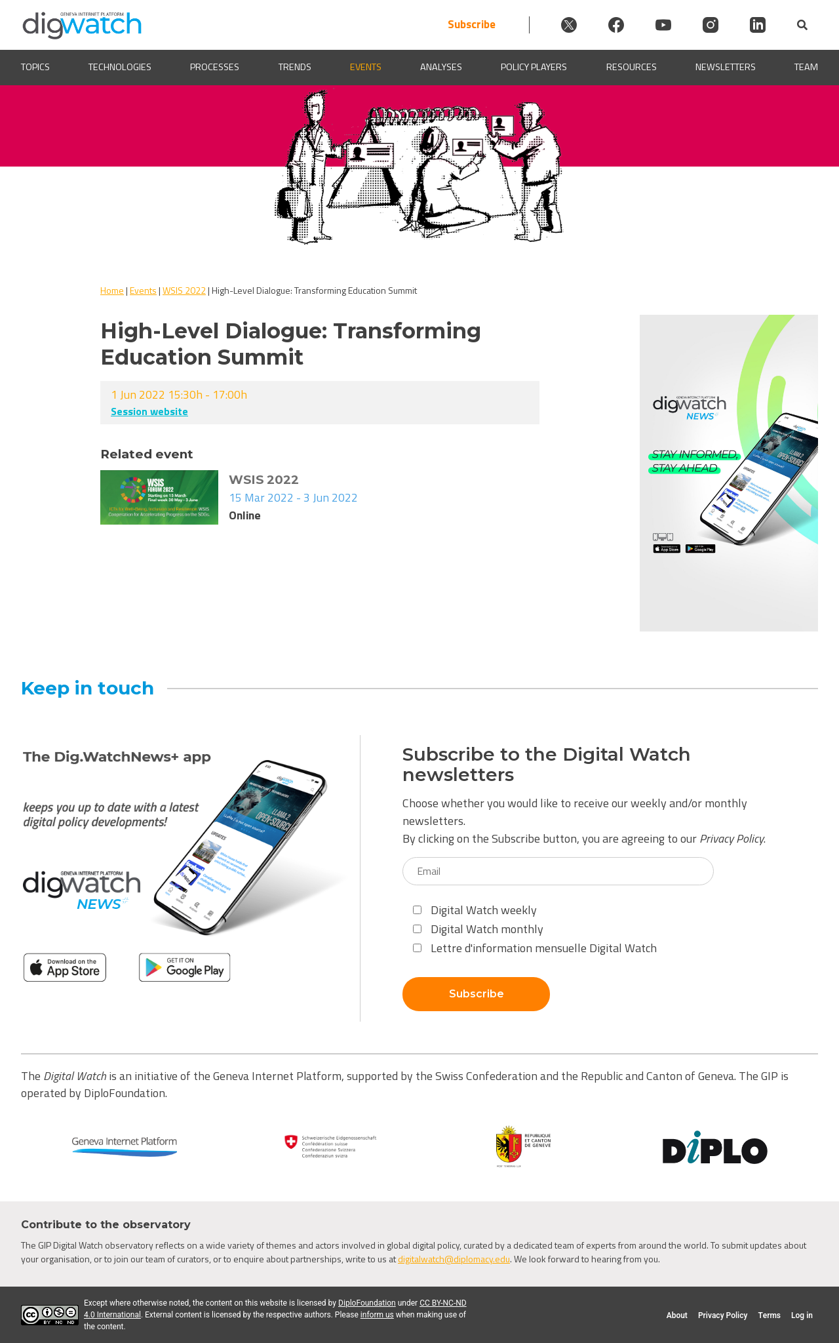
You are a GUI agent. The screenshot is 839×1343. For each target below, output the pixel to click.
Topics (35, 67)
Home (112, 290)
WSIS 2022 (184, 290)
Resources (631, 67)
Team (806, 67)
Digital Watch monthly (478, 929)
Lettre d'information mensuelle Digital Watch (535, 948)
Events (365, 67)
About (677, 1315)
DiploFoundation (367, 1303)
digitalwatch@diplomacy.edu (454, 1259)
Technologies (119, 67)
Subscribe (472, 24)
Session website (149, 411)
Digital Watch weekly (475, 910)
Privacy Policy (731, 838)
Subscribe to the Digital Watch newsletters (546, 764)
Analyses (441, 67)
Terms (769, 1315)
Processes (214, 67)
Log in (802, 1315)
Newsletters (725, 67)
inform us (377, 1315)
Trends (295, 67)
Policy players (534, 67)
